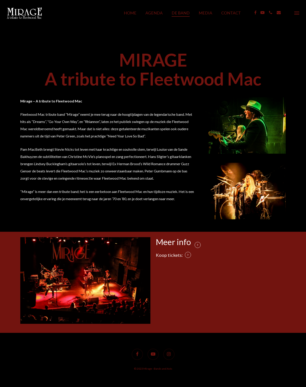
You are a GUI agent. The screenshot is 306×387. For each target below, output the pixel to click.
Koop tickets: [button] (169, 255)
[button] (297, 13)
